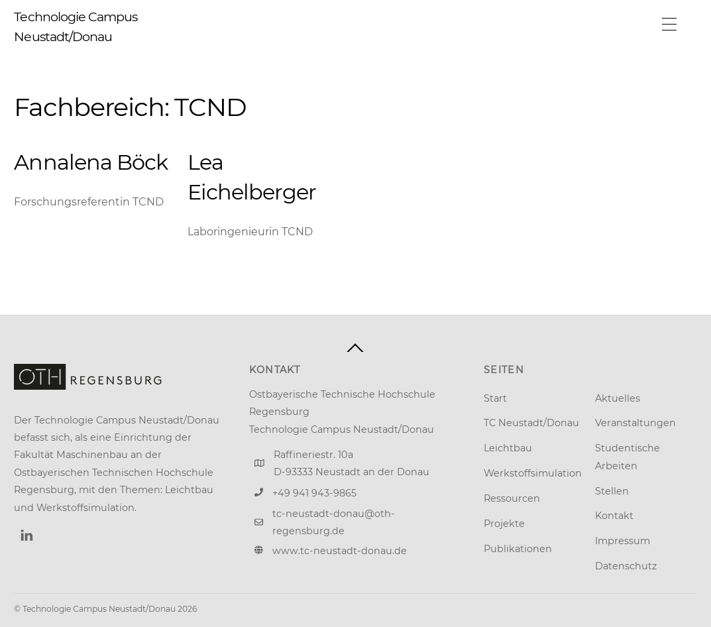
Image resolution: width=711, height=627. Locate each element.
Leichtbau (508, 448)
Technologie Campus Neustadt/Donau (99, 609)
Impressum (622, 541)
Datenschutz (626, 566)
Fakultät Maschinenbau (71, 455)
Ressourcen (512, 498)
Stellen (612, 491)
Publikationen (518, 549)
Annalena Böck (91, 162)
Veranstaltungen (635, 423)
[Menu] (669, 24)
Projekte (504, 524)
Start (495, 398)
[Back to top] (355, 348)
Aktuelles (617, 398)
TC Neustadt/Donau (531, 423)
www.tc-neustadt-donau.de (339, 551)
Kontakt (614, 516)
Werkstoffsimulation (533, 473)
